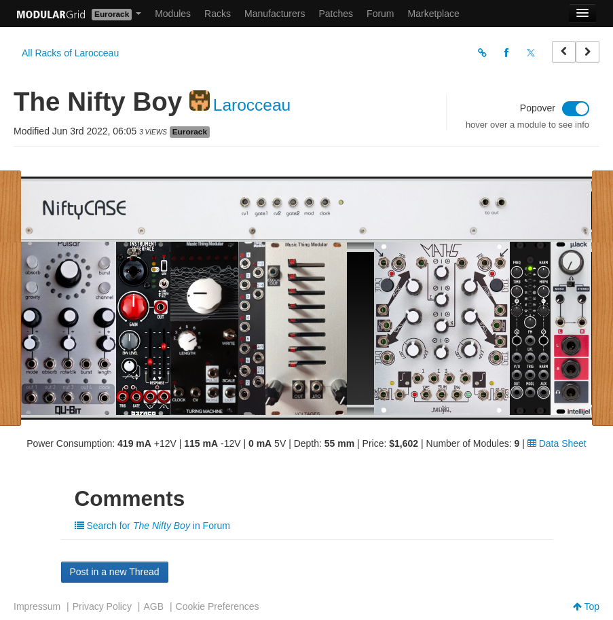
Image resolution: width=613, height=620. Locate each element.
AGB (153, 606)
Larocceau (252, 105)
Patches (335, 13)
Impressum (37, 606)
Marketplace (434, 13)
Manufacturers (274, 13)
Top (586, 606)
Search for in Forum (153, 525)
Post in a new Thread (115, 571)
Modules (173, 13)
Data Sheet (557, 443)
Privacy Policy (102, 606)
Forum (380, 13)
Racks (217, 13)
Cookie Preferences (217, 606)
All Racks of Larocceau (70, 53)
